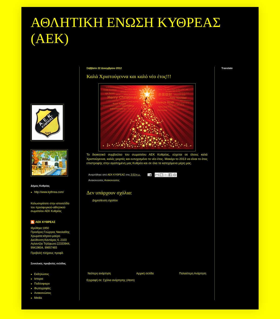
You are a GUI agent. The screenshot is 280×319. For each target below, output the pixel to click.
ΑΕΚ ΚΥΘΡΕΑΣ (45, 222)
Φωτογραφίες (42, 288)
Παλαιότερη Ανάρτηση (192, 273)
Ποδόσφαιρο (42, 283)
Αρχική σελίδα (145, 273)
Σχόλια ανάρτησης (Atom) (119, 280)
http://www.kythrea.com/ (49, 192)
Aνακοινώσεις (111, 180)
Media (38, 297)
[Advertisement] (147, 237)
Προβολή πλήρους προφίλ (47, 253)
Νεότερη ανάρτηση (99, 273)
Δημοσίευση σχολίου (105, 200)
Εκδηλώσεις (41, 274)
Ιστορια (38, 278)
